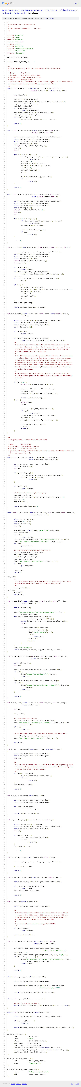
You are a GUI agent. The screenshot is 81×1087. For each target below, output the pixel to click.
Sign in (76, 3)
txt (72, 1084)
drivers (18, 13)
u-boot (54, 10)
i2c (24, 13)
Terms (24, 1084)
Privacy (18, 1084)
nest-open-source (10, 10)
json (77, 1084)
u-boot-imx (8, 13)
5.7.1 (47, 10)
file (45, 18)
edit (51, 18)
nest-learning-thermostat (31, 10)
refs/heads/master (67, 10)
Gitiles (13, 1084)
